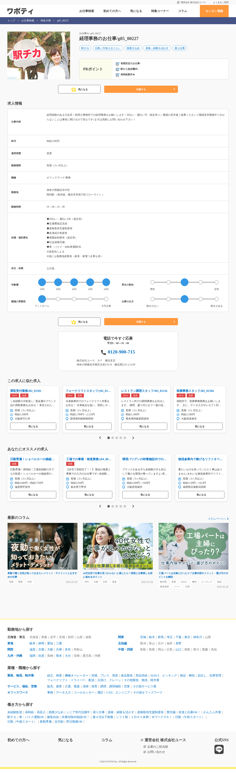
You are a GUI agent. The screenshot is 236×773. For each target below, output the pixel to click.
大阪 (50, 653)
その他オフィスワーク (148, 696)
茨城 (143, 641)
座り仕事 (180, 49)
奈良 (68, 653)
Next (133, 438)
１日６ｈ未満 (140, 720)
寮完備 (171, 716)
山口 (178, 653)
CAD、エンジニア (118, 696)
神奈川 (197, 641)
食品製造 (127, 679)
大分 (68, 659)
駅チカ (85, 49)
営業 (127, 690)
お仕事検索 (86, 11)
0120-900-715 (121, 352)
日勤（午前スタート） (108, 49)
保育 (94, 690)
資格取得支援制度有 (150, 716)
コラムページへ (217, 521)
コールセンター (84, 696)
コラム (182, 11)
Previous (99, 438)
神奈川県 (46, 20)
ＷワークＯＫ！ (162, 720)
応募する (141, 89)
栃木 (152, 641)
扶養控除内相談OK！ (76, 720)
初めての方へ (112, 11)
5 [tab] (124, 439)
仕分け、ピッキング (163, 679)
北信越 (122, 647)
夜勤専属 (46, 725)
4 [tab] (120, 439)
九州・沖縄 (14, 659)
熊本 (59, 659)
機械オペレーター (76, 679)
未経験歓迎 (14, 716)
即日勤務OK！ (75, 725)
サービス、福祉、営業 (22, 690)
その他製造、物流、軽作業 (141, 684)
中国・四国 (125, 653)
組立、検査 (54, 679)
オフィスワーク (17, 696)
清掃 (85, 690)
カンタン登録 (214, 11)
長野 (178, 647)
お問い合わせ (156, 755)
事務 (50, 696)
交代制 (59, 725)
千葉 (178, 641)
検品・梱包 (187, 679)
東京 (187, 641)
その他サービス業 (144, 690)
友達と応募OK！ (189, 716)
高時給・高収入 (35, 716)
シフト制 (122, 720)
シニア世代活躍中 (78, 716)
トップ (11, 20)
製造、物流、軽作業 (20, 679)
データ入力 (63, 696)
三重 (59, 647)
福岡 (32, 659)
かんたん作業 (212, 716)
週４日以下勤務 (103, 720)
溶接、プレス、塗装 (104, 679)
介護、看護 (72, 690)
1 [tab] (108, 439)
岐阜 (32, 647)
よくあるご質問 (221, 2)
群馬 (161, 641)
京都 (41, 653)
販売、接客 (54, 690)
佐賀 (41, 659)
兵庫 (59, 653)
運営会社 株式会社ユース (193, 2)
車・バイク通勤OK (31, 720)
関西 (10, 653)
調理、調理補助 (110, 690)
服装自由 (53, 720)
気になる (136, 11)
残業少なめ (133, 49)
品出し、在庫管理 (209, 679)
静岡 (41, 647)
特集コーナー (160, 11)
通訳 (100, 696)
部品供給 (142, 679)
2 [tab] (112, 439)
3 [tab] (116, 439)
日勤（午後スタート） (22, 725)
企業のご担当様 (157, 750)
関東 (121, 641)
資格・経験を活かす (157, 49)
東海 (10, 647)
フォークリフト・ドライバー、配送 (70, 684)
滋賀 (32, 653)
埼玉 (170, 641)
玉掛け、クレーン (109, 684)
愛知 (50, 647)
